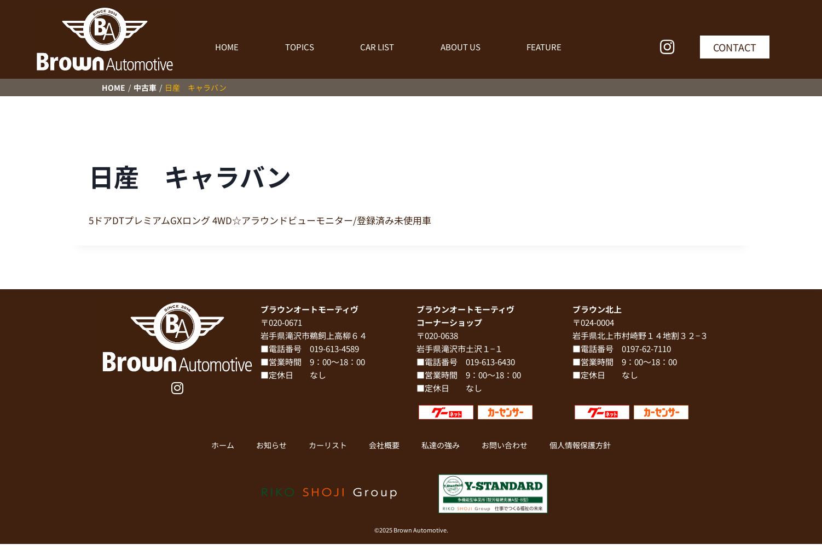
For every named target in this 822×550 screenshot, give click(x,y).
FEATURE (543, 46)
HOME (227, 46)
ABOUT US (461, 46)
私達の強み (440, 445)
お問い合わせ (505, 445)
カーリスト (328, 445)
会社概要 (384, 445)
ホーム (222, 445)
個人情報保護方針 (580, 445)
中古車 (145, 87)
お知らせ (271, 445)
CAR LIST (377, 46)
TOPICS (299, 46)
